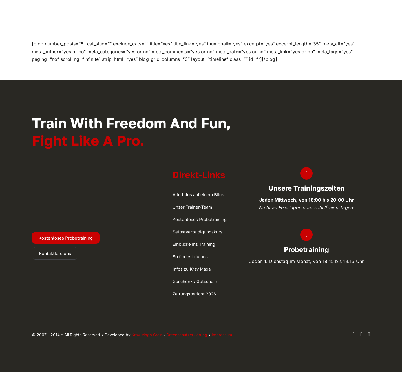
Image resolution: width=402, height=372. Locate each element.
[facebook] (353, 334)
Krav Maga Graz (147, 334)
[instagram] (361, 334)
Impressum (222, 334)
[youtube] (369, 334)
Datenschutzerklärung (186, 334)
